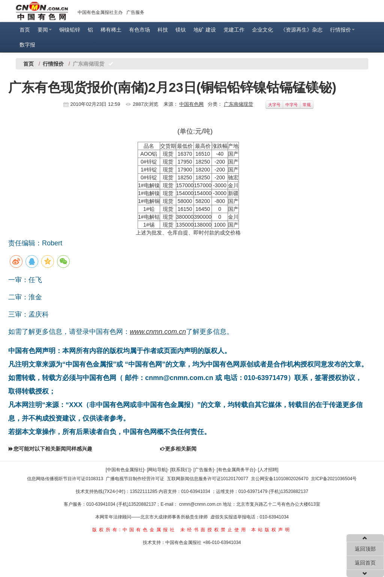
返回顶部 (365, 549)
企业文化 (262, 30)
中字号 (291, 104)
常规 (307, 104)
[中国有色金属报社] (125, 469)
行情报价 (342, 30)
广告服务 (135, 12)
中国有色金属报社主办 (100, 12)
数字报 (27, 45)
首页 (25, 30)
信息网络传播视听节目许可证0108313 (65, 478)
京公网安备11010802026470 (279, 478)
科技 (163, 30)
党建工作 (234, 30)
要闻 (45, 30)
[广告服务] (204, 469)
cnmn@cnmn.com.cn (201, 504)
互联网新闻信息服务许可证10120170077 (207, 478)
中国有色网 (191, 104)
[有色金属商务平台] (236, 469)
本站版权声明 (271, 529)
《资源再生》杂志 (301, 30)
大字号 (274, 104)
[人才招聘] (268, 469)
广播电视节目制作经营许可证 (135, 478)
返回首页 (365, 563)
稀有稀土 (111, 30)
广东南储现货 (238, 104)
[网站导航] (157, 469)
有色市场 (139, 30)
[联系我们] (180, 469)
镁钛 (181, 30)
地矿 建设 (205, 30)
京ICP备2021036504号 (334, 478)
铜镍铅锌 (69, 30)
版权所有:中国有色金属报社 (134, 529)
